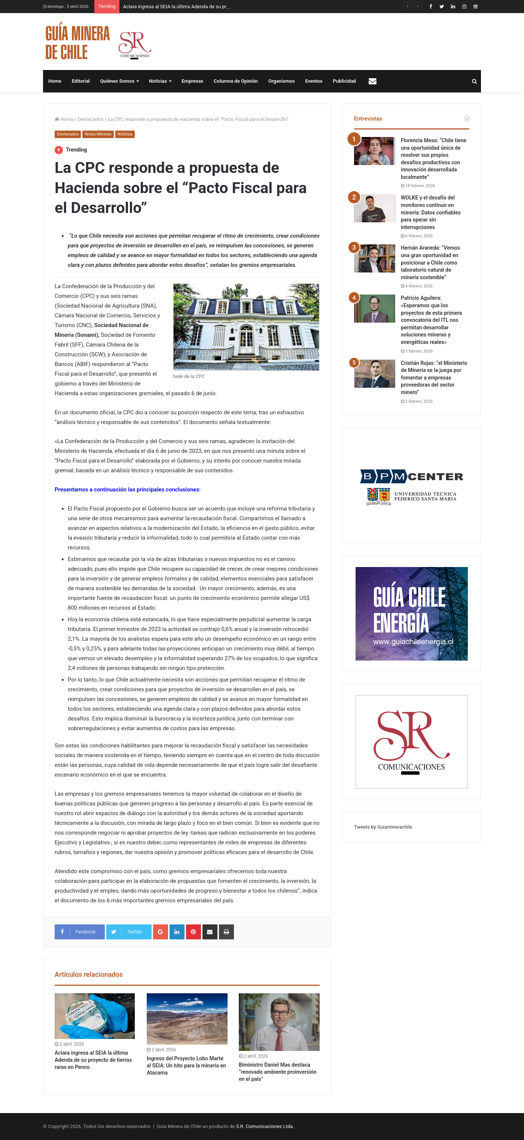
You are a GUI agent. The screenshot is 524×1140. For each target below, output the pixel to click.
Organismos (281, 81)
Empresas (192, 81)
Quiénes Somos (117, 81)
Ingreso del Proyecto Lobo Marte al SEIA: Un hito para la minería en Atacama (186, 1065)
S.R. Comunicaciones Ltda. (265, 1126)
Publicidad (344, 81)
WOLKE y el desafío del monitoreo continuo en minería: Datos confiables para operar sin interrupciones (431, 212)
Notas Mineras (98, 134)
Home (54, 81)
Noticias (158, 81)
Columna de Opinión (236, 81)
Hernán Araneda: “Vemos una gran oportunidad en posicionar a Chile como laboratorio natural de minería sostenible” (430, 262)
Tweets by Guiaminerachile (383, 827)
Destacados (91, 119)
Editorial (81, 81)
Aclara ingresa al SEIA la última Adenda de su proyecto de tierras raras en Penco (93, 1060)
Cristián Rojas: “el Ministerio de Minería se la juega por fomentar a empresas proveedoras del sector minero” (434, 377)
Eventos (313, 81)
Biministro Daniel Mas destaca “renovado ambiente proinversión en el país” (278, 1072)
